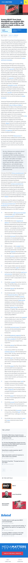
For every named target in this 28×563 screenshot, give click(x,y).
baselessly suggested (15, 335)
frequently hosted (9, 216)
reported (11, 69)
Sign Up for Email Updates (12, 553)
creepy (8, 420)
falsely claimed (14, 307)
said (11, 358)
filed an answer (17, 135)
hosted (12, 256)
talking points (16, 212)
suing (25, 116)
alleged (7, 123)
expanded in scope (12, 85)
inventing (22, 296)
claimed (12, 288)
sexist (24, 418)
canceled (9, 92)
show (13, 214)
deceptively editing (13, 294)
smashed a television (10, 351)
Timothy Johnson (13, 35)
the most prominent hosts (9, 203)
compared (12, 282)
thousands (18, 410)
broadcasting (4, 205)
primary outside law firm (17, 184)
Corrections (8, 561)
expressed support (15, 327)
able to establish (11, 339)
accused (12, 402)
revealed (18, 246)
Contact (20, 559)
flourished (23, 212)
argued (12, 366)
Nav (20, 2)
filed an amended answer (18, 173)
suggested (12, 251)
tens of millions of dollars (15, 105)
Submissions (20, 561)
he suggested (8, 130)
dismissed (12, 236)
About (7, 559)
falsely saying (21, 300)
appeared (24, 317)
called (17, 267)
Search (26, 2)
